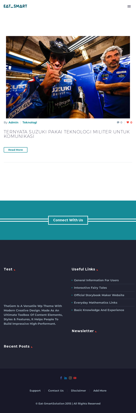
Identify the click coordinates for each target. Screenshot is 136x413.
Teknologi (29, 122)
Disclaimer (78, 390)
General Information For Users (96, 280)
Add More (99, 390)
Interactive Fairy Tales (90, 287)
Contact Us (56, 390)
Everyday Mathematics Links (95, 302)
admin (13, 122)
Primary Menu (129, 6)
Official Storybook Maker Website (99, 295)
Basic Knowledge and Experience (99, 310)
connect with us (68, 220)
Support (35, 390)
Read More (15, 149)
